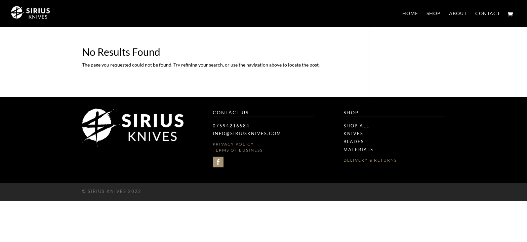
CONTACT (487, 13)
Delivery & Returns (370, 160)
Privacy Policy (233, 144)
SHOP (434, 13)
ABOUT (458, 13)
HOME (410, 13)
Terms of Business (238, 150)
